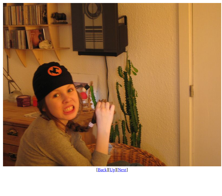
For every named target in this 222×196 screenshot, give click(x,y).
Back (102, 169)
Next (122, 169)
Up (112, 169)
